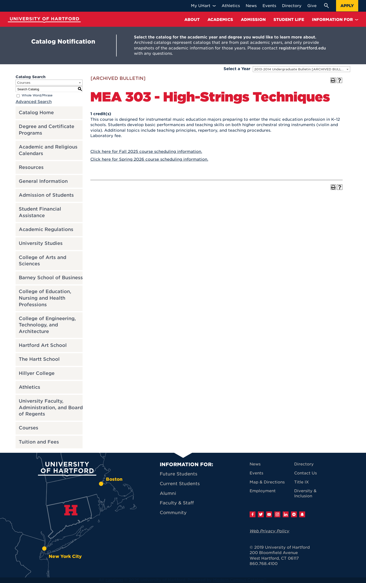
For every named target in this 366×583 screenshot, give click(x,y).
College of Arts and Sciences (42, 261)
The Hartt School (39, 359)
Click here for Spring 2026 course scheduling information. (149, 159)
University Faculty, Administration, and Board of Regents (51, 407)
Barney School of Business (51, 277)
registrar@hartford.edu (302, 48)
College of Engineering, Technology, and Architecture (47, 325)
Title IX (301, 482)
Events (256, 473)
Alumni (168, 493)
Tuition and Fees (39, 442)
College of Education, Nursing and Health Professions (45, 298)
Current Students (180, 483)
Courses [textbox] (23, 82)
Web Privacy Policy (269, 531)
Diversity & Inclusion (305, 493)
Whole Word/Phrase (37, 95)
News (255, 464)
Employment (263, 491)
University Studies (41, 243)
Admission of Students (46, 195)
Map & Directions (267, 482)
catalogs (114, 580)
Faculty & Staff (177, 502)
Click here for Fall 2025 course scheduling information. (146, 151)
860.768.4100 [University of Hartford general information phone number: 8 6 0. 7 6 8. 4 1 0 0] (264, 563)
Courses (28, 428)
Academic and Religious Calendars (48, 150)
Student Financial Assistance (40, 212)
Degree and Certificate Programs (46, 130)
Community (173, 512)
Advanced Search (34, 101)
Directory (304, 464)
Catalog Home (36, 112)
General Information (43, 181)
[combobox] (301, 69)
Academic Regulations (46, 229)
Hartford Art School (43, 345)
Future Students (178, 473)
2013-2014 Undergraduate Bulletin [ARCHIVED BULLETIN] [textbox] (302, 69)
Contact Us (305, 473)
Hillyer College (37, 373)
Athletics (29, 387)
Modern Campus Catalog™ (239, 580)
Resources (31, 167)
